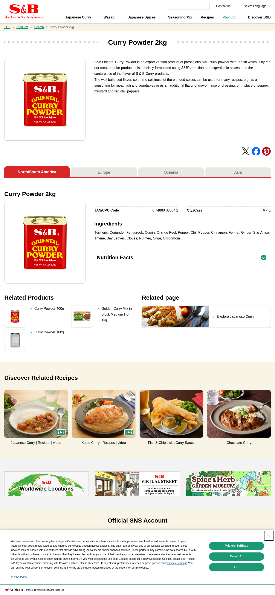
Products (22, 27)
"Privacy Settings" (177, 563)
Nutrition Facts (184, 255)
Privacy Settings (236, 545)
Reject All (236, 556)
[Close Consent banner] (269, 535)
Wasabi (109, 17)
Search (39, 27)
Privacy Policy (19, 576)
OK (236, 567)
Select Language (255, 6)
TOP (7, 27)
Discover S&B (259, 17)
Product (229, 17)
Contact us (223, 6)
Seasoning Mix (180, 17)
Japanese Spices (142, 17)
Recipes (207, 17)
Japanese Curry (78, 17)
